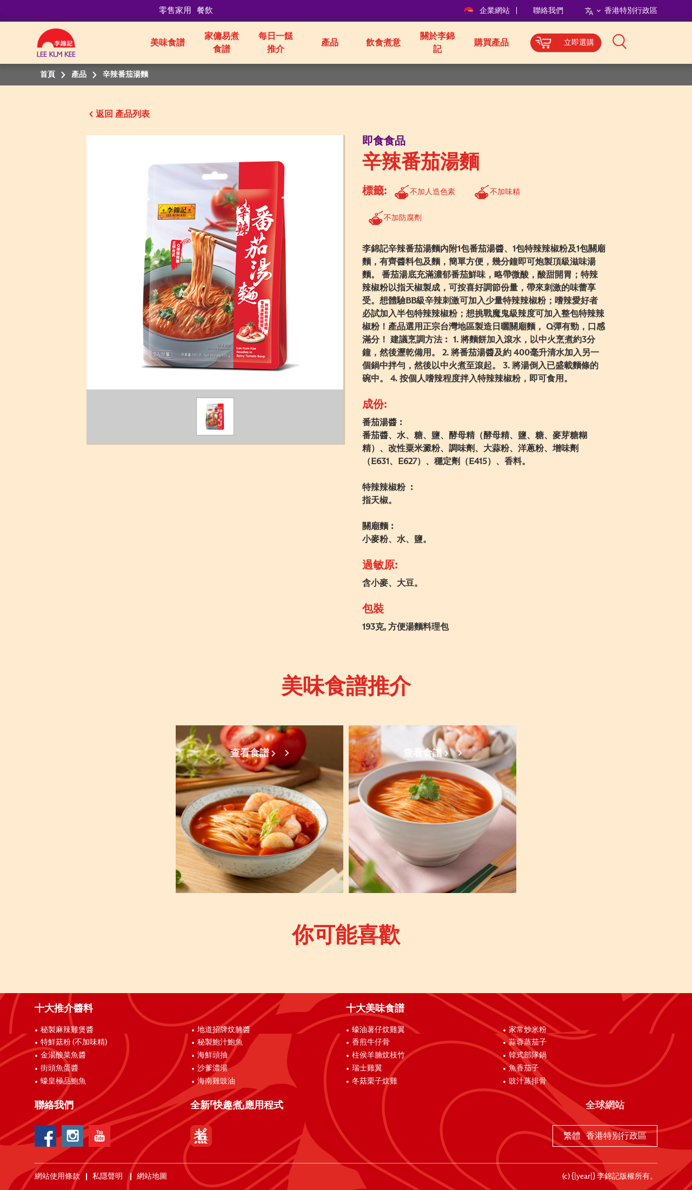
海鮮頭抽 (212, 1055)
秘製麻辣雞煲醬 (67, 1030)
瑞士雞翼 (367, 1068)
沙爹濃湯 (212, 1068)
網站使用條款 (57, 1176)
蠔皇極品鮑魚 (63, 1081)
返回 (104, 114)
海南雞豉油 (216, 1081)
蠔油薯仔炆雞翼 (378, 1030)
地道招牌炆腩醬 (223, 1030)
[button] (661, 42)
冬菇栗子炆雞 (374, 1081)
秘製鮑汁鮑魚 (220, 1042)
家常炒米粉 (528, 1030)
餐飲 (205, 10)
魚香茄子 (524, 1068)
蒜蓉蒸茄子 (528, 1042)
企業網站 (487, 10)
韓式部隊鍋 (528, 1055)
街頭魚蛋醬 (59, 1068)
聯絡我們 (548, 11)
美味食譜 (167, 42)
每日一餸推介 (275, 43)
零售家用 (175, 10)
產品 (329, 42)
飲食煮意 (383, 42)
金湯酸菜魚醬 (63, 1055)
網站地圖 (153, 1176)
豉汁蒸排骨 (528, 1081)
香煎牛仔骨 (371, 1042)
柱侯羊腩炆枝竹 (378, 1055)
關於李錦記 (437, 43)
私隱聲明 (108, 1176)
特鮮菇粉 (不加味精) (74, 1042)
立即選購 (579, 43)
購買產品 (491, 42)
